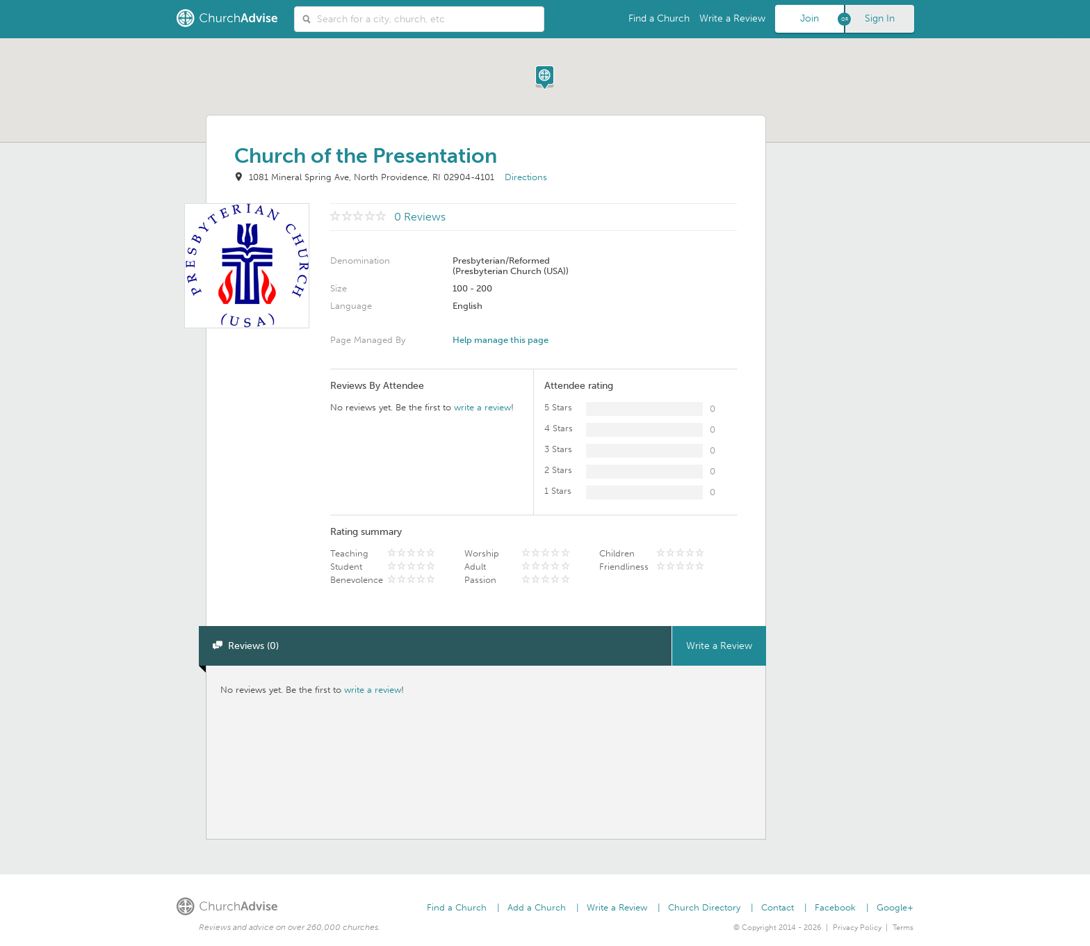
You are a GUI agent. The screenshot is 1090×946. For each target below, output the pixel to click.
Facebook (835, 907)
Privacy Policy (857, 927)
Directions (526, 177)
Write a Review (732, 18)
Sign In (880, 18)
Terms (903, 927)
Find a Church (659, 18)
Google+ (895, 907)
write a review (482, 407)
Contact (777, 907)
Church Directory (704, 907)
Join (809, 18)
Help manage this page (500, 340)
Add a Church (536, 907)
